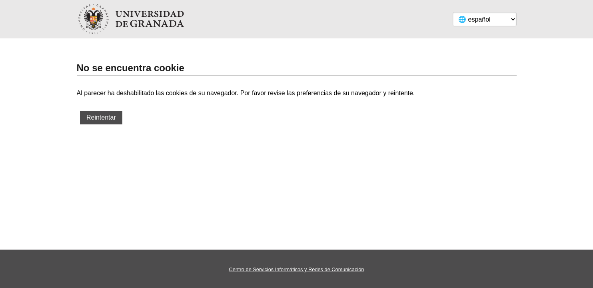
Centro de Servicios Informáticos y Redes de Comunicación (296, 269)
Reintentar (101, 117)
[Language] (485, 19)
